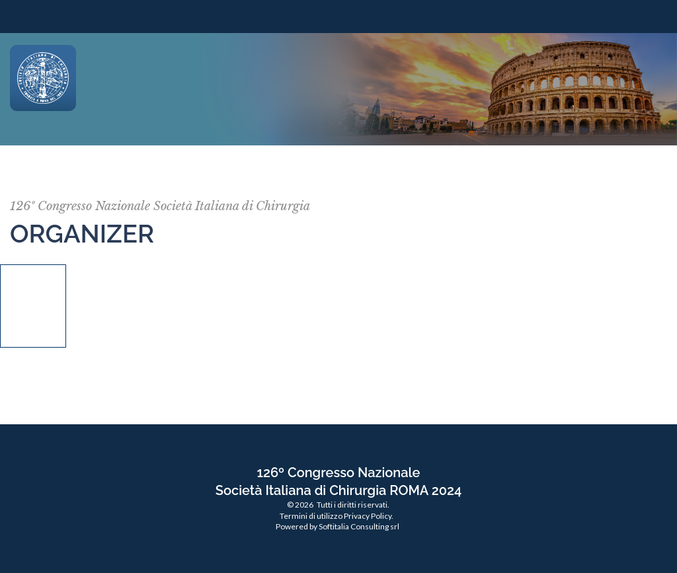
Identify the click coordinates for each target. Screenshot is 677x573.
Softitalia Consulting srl (359, 526)
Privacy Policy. (368, 516)
